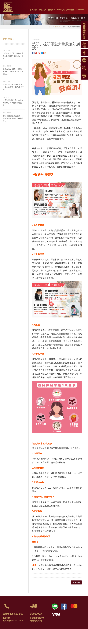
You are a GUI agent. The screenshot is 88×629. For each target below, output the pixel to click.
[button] (33, 9)
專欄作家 (57, 27)
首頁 (50, 27)
